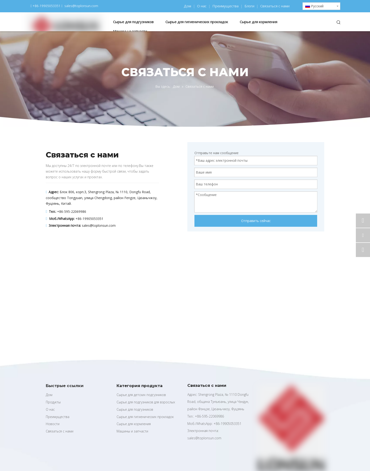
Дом (187, 6)
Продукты (53, 402)
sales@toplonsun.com (81, 6)
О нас (201, 6)
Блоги (249, 6)
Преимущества (225, 6)
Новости (52, 424)
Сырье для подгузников (135, 409)
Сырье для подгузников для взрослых (146, 402)
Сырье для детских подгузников (141, 394)
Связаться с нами (275, 6)
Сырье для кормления (134, 424)
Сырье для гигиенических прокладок (145, 416)
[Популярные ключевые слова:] (338, 22)
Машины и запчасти (132, 431)
